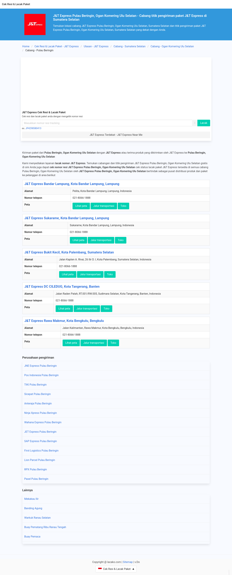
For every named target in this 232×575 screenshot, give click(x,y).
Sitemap (128, 562)
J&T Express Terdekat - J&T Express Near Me (116, 134)
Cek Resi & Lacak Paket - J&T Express (56, 46)
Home (25, 46)
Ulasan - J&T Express (96, 46)
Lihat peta (81, 205)
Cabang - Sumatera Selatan (130, 46)
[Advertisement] (116, 83)
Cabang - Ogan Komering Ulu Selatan (172, 46)
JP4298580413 (33, 128)
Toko (123, 205)
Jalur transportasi (103, 205)
